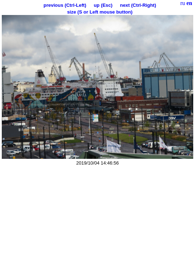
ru (182, 3)
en (189, 3)
